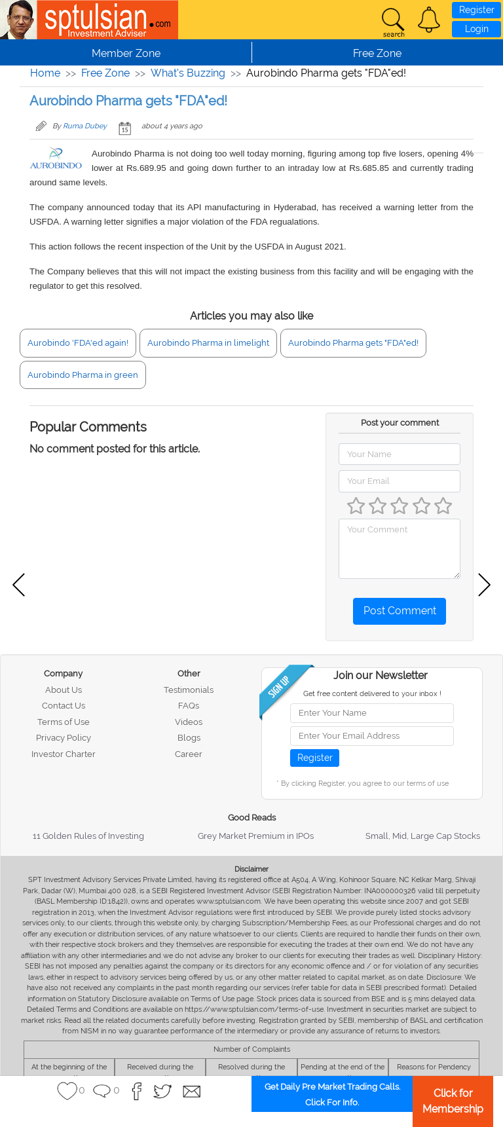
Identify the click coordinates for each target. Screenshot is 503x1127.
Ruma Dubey (85, 126)
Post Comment (399, 610)
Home (45, 73)
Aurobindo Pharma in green (83, 375)
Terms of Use (63, 722)
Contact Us (63, 706)
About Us (63, 690)
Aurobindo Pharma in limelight (208, 343)
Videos (188, 722)
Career (188, 754)
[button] (429, 20)
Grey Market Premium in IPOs (256, 836)
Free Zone (105, 73)
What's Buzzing (188, 73)
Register (476, 10)
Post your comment (400, 423)
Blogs (188, 738)
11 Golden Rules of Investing (88, 836)
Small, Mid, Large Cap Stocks (422, 836)
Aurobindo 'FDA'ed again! (78, 343)
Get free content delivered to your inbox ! (372, 694)
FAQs (188, 706)
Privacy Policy (63, 738)
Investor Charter (63, 754)
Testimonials (189, 690)
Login (477, 29)
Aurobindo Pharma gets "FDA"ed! (353, 343)
